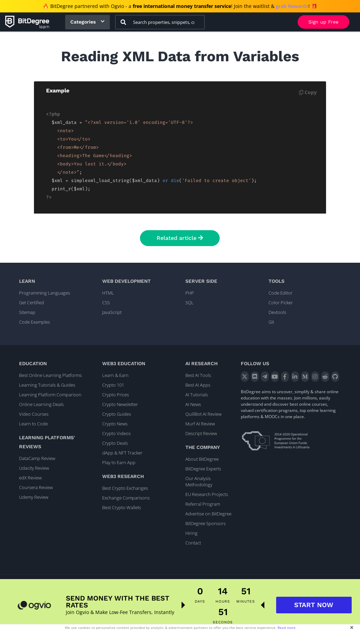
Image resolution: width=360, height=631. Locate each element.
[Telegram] (265, 376)
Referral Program (202, 504)
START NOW (313, 608)
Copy (308, 92)
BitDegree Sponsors (205, 523)
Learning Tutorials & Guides (47, 385)
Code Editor (280, 293)
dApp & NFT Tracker (122, 453)
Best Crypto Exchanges (125, 488)
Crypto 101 (113, 385)
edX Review (30, 478)
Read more (287, 627)
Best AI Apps (197, 385)
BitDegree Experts (203, 469)
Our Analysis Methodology (198, 481)
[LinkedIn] (295, 376)
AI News (193, 404)
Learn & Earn (115, 375)
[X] (245, 376)
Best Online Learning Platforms (50, 375)
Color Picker (281, 302)
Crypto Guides (116, 414)
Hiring (191, 533)
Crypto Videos (116, 433)
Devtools (277, 312)
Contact (193, 543)
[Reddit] (325, 376)
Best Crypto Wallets (121, 507)
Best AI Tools (198, 375)
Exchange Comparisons (126, 498)
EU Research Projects (206, 494)
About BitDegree (202, 459)
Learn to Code (33, 424)
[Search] (123, 22)
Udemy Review (33, 497)
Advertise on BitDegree (208, 514)
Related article (180, 238)
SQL (189, 302)
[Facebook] (285, 376)
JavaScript (112, 312)
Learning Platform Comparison (50, 394)
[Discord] (255, 376)
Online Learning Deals (41, 404)
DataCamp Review (37, 458)
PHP (189, 293)
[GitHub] (335, 376)
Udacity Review (34, 468)
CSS (106, 302)
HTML (108, 293)
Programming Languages (44, 293)
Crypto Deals (115, 443)
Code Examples (34, 322)
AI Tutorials (196, 394)
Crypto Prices (115, 394)
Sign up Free (323, 22)
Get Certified (31, 302)
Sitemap (27, 312)
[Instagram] (315, 376)
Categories (83, 22)
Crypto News (115, 424)
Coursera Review (36, 487)
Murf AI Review (200, 424)
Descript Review (201, 433)
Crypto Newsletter (120, 404)
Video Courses (34, 414)
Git (271, 322)
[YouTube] (275, 376)
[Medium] (305, 376)
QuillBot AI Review (203, 414)
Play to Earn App (118, 462)
